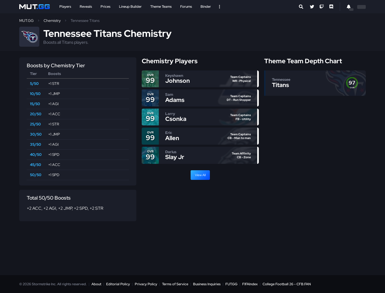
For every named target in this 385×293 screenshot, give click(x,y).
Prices (105, 6)
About (96, 284)
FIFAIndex (250, 284)
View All (200, 175)
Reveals (86, 6)
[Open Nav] (219, 6)
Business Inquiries (207, 284)
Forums (186, 6)
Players (65, 6)
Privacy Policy (146, 284)
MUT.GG (26, 20)
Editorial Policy (118, 284)
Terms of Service (175, 284)
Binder (206, 6)
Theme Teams (161, 6)
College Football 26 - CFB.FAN (287, 284)
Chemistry (52, 20)
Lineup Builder (130, 6)
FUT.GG (231, 284)
